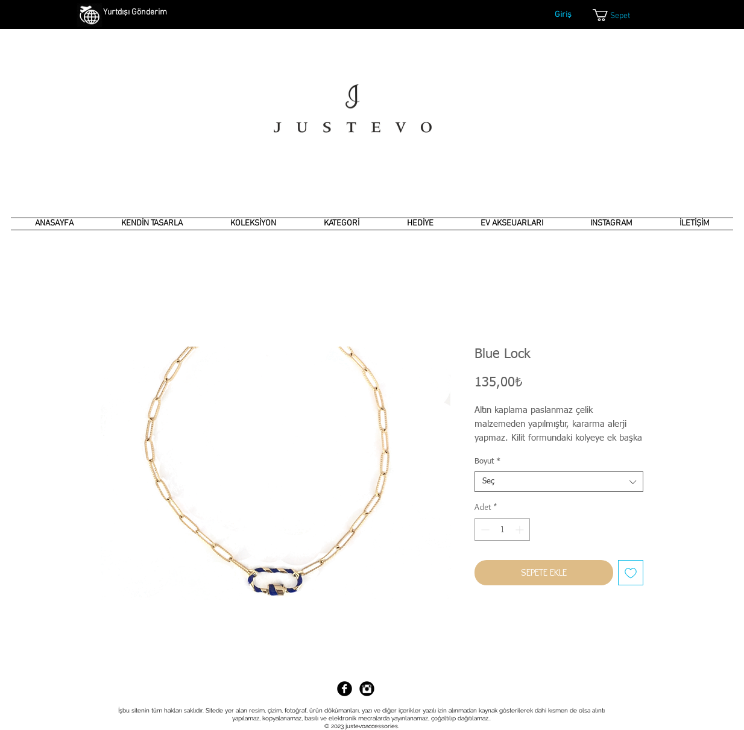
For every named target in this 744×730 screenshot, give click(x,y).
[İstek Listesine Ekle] (630, 572)
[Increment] (520, 529)
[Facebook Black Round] (344, 688)
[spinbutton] (502, 529)
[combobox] (558, 481)
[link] (619, 15)
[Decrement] (483, 529)
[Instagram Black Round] (366, 688)
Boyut (487, 461)
